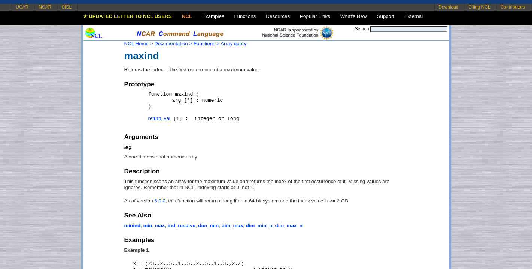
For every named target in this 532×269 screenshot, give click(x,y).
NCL (187, 16)
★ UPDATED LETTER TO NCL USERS (127, 16)
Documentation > (173, 43)
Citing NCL (479, 7)
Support (386, 16)
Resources (278, 16)
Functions (245, 16)
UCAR (22, 7)
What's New (353, 16)
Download (448, 7)
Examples (213, 16)
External (413, 16)
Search (362, 28)
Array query (233, 43)
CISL (66, 7)
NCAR (45, 7)
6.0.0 (159, 201)
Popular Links (315, 16)
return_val (159, 118)
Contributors (513, 7)
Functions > (206, 43)
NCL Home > (138, 43)
